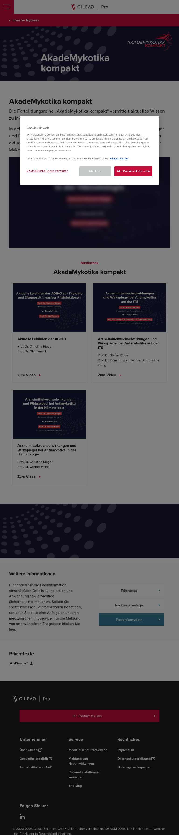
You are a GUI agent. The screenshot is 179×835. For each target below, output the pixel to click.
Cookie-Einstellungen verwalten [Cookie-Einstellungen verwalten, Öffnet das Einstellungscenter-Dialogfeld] (47, 171)
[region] (89, 150)
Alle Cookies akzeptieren (133, 171)
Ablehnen (95, 171)
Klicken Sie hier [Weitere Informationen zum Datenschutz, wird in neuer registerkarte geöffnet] (119, 159)
